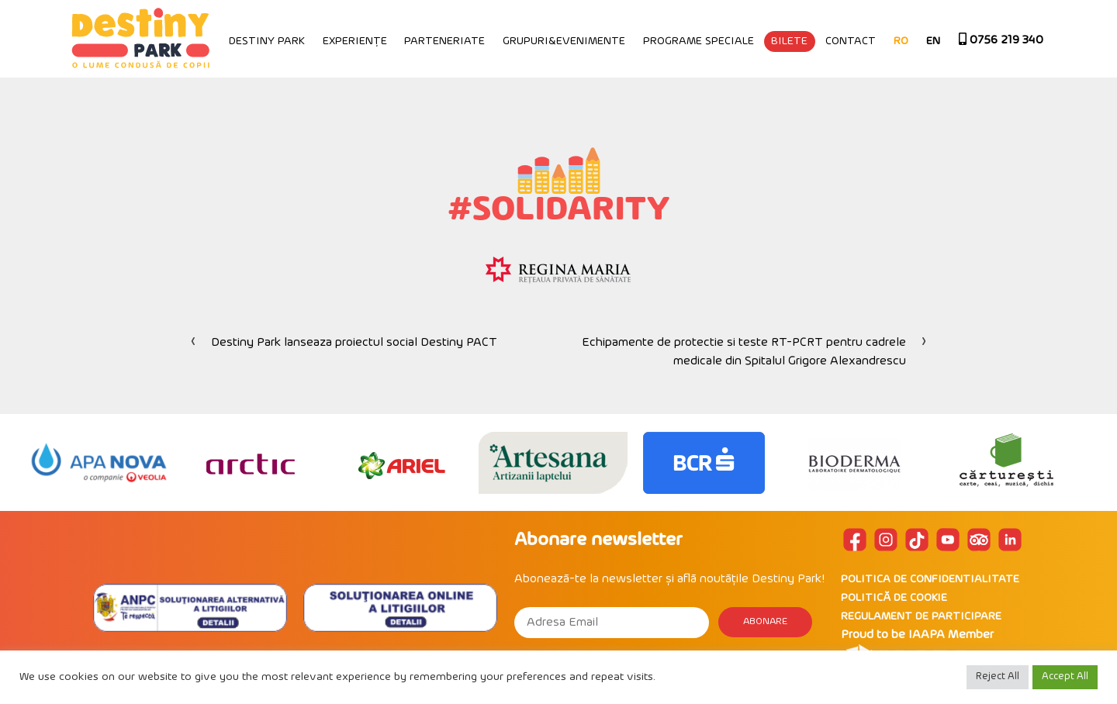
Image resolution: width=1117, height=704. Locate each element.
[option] (99, 462)
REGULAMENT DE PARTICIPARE (921, 617)
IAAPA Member (951, 635)
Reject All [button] (997, 677)
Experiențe (355, 41)
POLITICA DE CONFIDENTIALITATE (930, 580)
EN (933, 41)
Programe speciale (698, 41)
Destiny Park (267, 41)
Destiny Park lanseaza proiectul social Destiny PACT (354, 342)
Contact (850, 41)
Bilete (789, 41)
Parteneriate (444, 41)
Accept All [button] (1065, 677)
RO (901, 41)
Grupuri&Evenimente (564, 41)
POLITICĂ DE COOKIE (894, 598)
